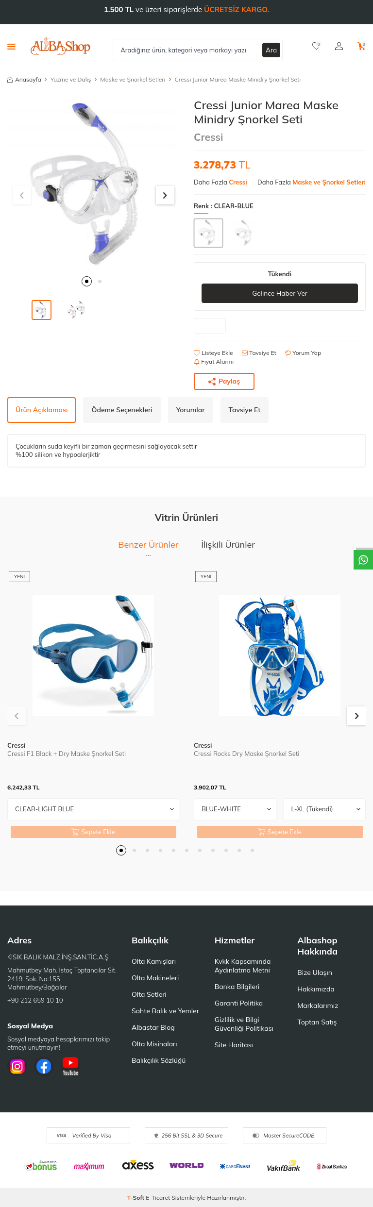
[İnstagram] (17, 1066)
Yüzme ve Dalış (71, 79)
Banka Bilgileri (237, 986)
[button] (86, 281)
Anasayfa (24, 79)
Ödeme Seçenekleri (121, 409)
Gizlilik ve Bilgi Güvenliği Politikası (244, 1024)
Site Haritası (234, 1044)
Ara (271, 49)
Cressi (208, 137)
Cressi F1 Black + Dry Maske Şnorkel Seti (66, 754)
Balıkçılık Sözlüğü (159, 1060)
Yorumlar (190, 409)
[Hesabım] (339, 46)
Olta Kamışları (154, 961)
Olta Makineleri (155, 977)
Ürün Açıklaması (42, 409)
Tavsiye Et (259, 353)
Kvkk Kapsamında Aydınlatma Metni (243, 965)
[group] (93, 184)
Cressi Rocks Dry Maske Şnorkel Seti (246, 754)
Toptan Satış (317, 1022)
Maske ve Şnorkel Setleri (132, 79)
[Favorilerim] (316, 46)
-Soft (136, 1197)
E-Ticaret (158, 1197)
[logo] (60, 46)
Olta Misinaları (154, 1043)
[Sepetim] (361, 46)
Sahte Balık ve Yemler (165, 1010)
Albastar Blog (153, 1027)
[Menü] (11, 46)
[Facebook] (43, 1066)
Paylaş (224, 381)
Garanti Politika (239, 1003)
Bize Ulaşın (314, 972)
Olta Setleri (149, 994)
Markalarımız (317, 1005)
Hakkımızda (315, 989)
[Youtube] (70, 1066)
